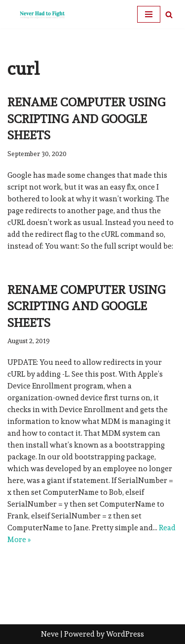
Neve (50, 634)
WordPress (125, 634)
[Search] (169, 14)
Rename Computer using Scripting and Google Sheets (86, 118)
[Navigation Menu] (148, 14)
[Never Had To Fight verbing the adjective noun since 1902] (37, 14)
